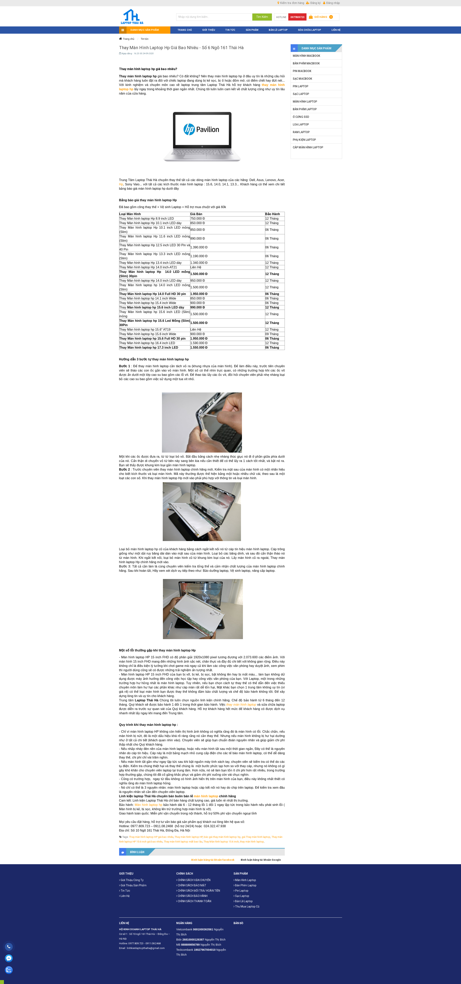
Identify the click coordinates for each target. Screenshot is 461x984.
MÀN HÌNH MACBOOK (306, 55)
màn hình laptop (206, 796)
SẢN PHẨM (252, 30)
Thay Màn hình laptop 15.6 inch (221, 841)
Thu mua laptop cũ (247, 906)
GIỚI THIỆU (208, 30)
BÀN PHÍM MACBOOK (306, 63)
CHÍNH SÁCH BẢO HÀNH (192, 895)
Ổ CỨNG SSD (301, 116)
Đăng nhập (331, 3)
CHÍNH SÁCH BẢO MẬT (191, 885)
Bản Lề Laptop (278, 30)
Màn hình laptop (245, 880)
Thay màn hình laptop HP (188, 836)
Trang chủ (128, 38)
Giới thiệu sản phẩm (132, 885)
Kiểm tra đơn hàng (291, 3)
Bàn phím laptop (245, 885)
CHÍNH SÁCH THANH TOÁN (193, 901)
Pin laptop (241, 890)
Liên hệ (124, 895)
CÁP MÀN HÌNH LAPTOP (308, 147)
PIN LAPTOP (300, 86)
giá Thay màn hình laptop (256, 836)
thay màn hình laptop (241, 704)
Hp (121, 184)
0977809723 (297, 17)
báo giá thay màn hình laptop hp (222, 836)
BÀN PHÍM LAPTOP (305, 109)
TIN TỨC (230, 30)
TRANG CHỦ (185, 30)
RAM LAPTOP (301, 132)
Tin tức (145, 38)
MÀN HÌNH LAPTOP (305, 101)
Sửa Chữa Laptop (309, 30)
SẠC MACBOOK (302, 78)
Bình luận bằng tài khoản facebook (212, 859)
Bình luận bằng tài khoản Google (261, 859)
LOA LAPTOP (301, 124)
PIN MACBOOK (302, 71)
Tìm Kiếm (262, 16)
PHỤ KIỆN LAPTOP (304, 139)
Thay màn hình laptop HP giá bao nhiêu (151, 836)
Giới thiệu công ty (131, 880)
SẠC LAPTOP (301, 94)
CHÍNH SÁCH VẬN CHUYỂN (193, 880)
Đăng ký (313, 3)
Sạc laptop (241, 895)
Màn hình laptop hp (148, 804)
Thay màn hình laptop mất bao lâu (183, 841)
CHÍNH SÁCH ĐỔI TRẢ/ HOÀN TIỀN (198, 890)
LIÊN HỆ (336, 30)
